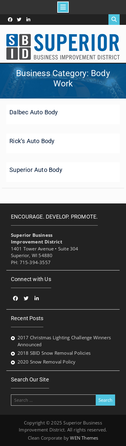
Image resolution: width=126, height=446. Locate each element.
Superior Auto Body (35, 169)
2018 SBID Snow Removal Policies (54, 353)
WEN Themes (84, 438)
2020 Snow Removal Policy (47, 362)
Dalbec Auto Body (33, 112)
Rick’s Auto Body (31, 141)
